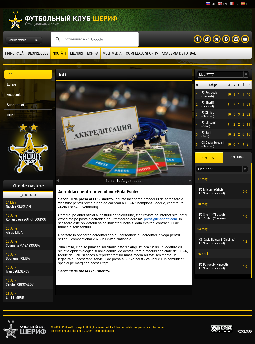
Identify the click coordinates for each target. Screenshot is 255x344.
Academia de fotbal (179, 53)
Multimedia (112, 53)
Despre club (38, 53)
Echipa (92, 53)
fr (233, 4)
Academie (14, 94)
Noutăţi (59, 53)
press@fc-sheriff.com (160, 219)
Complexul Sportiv (142, 53)
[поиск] (94, 39)
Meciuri (76, 53)
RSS (36, 40)
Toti (9, 74)
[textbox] (220, 74)
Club (10, 115)
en (222, 4)
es (245, 4)
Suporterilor (15, 105)
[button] (246, 74)
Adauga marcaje (17, 40)
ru (210, 4)
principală (14, 53)
